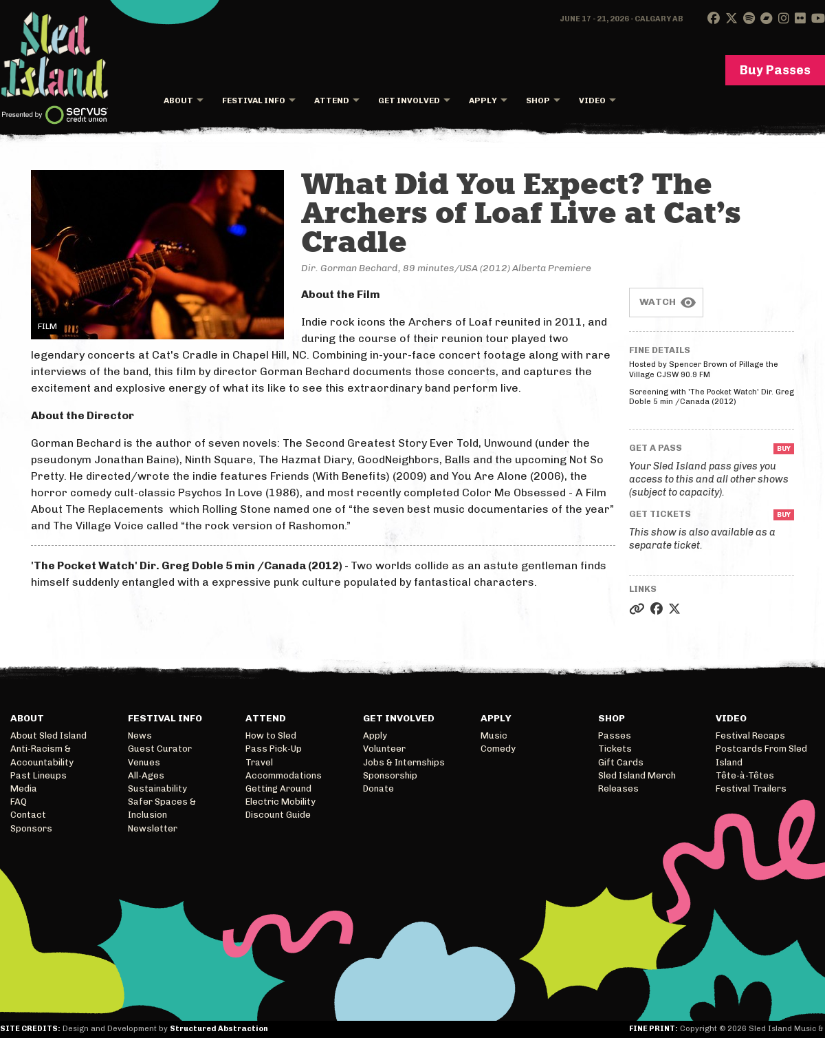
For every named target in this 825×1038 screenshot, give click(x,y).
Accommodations (283, 775)
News (140, 735)
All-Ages (146, 775)
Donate (378, 788)
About (178, 100)
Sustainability (157, 788)
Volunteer (384, 748)
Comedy (498, 748)
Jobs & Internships (404, 762)
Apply (483, 100)
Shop (538, 100)
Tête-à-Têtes (745, 775)
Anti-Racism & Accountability (42, 755)
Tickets (615, 748)
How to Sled (270, 735)
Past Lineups (38, 775)
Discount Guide (278, 814)
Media (23, 788)
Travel (259, 762)
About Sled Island (48, 735)
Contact (28, 814)
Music (494, 735)
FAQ (18, 801)
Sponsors (31, 828)
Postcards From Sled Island (761, 755)
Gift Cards (621, 762)
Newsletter (152, 828)
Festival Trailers (751, 788)
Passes (614, 735)
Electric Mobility (280, 801)
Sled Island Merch (637, 775)
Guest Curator (160, 748)
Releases (618, 788)
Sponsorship (390, 775)
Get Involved (409, 100)
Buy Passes (775, 70)
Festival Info (253, 100)
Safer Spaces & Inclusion (162, 808)
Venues (144, 762)
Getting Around (278, 788)
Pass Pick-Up (273, 748)
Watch (657, 302)
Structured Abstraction (219, 1028)
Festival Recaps (750, 735)
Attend (331, 100)
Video (592, 100)
